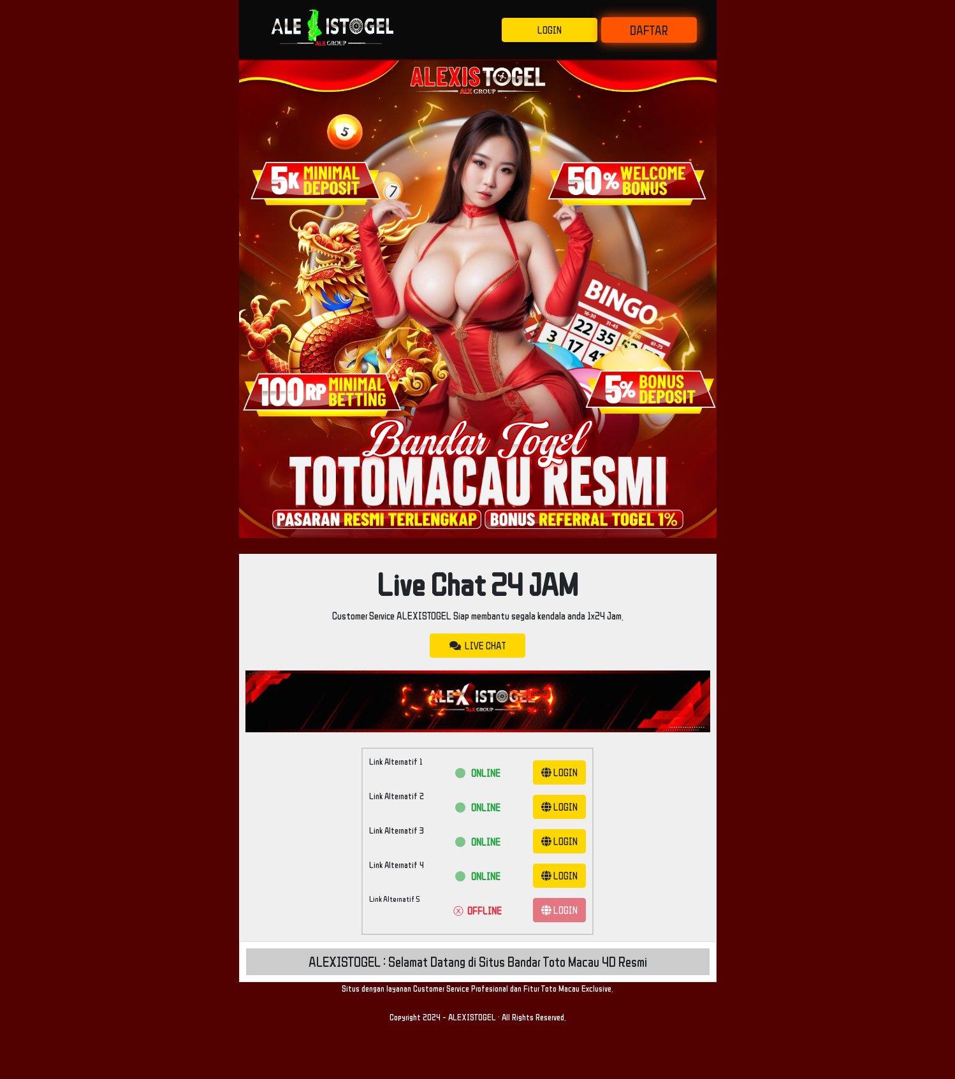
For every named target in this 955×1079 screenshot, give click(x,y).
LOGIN (549, 30)
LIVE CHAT (477, 646)
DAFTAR (649, 30)
